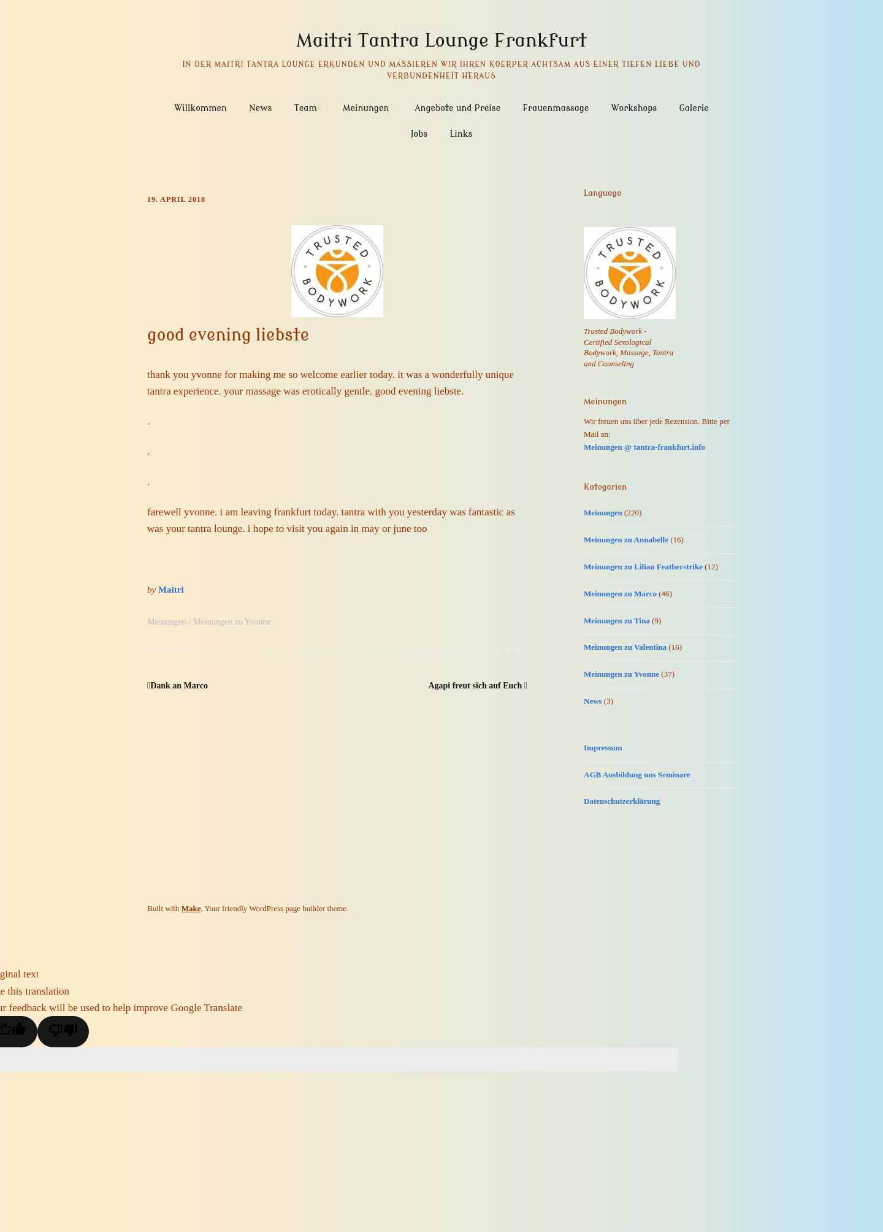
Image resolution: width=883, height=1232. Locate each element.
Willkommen (200, 108)
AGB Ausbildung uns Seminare (637, 774)
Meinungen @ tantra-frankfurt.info (644, 447)
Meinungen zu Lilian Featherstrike (643, 566)
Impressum (603, 747)
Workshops (634, 108)
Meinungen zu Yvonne (231, 621)
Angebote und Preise (458, 108)
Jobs (419, 134)
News (260, 108)
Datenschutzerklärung (622, 801)
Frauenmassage (555, 108)
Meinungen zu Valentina (625, 647)
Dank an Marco (179, 685)
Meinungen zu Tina (617, 620)
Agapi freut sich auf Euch (475, 685)
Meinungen (366, 108)
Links (460, 134)
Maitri (171, 590)
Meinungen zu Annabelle (626, 539)
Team (305, 108)
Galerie (693, 108)
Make (191, 908)
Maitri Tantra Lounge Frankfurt (441, 40)
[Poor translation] (63, 1031)
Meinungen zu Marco (620, 593)
